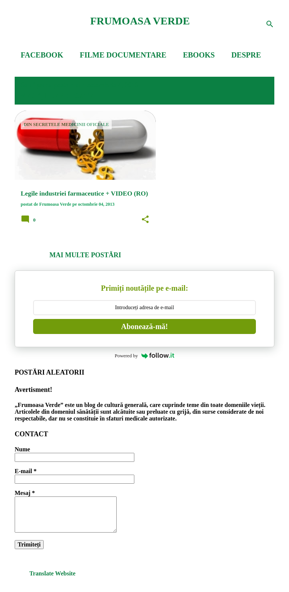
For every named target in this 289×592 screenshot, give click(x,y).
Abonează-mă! (144, 326)
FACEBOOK (42, 55)
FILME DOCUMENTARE (123, 55)
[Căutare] (269, 24)
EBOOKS (198, 55)
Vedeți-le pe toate (57, 96)
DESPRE (246, 55)
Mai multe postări (85, 255)
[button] (145, 220)
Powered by (145, 355)
